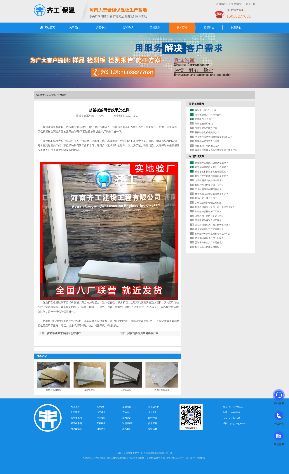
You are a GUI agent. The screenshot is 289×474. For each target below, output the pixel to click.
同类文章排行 (196, 104)
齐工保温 (51, 95)
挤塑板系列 (236, 4)
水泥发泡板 (76, 429)
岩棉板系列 (221, 4)
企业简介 (126, 406)
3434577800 (234, 418)
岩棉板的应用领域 (204, 123)
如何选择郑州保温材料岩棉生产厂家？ (214, 233)
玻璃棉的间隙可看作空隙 (207, 141)
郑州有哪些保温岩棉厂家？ (208, 220)
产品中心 (101, 27)
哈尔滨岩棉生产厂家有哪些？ (209, 229)
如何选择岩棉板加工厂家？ (208, 211)
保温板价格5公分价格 (205, 110)
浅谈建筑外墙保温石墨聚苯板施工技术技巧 (216, 150)
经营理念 (152, 418)
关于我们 (74, 27)
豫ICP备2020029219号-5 (174, 457)
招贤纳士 (209, 27)
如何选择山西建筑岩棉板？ (208, 247)
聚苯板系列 (76, 423)
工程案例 (155, 27)
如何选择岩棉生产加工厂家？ (209, 238)
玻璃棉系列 (127, 423)
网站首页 (50, 27)
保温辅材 (152, 429)
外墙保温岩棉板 (53, 390)
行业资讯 (101, 418)
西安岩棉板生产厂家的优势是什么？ (212, 225)
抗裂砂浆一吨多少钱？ (206, 198)
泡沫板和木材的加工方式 (207, 145)
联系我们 (236, 27)
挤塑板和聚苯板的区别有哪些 (64, 333)
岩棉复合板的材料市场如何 (208, 114)
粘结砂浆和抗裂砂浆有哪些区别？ (211, 171)
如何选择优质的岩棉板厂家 (142, 333)
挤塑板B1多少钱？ (204, 119)
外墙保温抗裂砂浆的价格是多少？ (211, 193)
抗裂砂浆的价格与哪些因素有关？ (211, 176)
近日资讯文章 (196, 156)
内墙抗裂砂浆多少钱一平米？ (209, 180)
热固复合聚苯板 (162, 390)
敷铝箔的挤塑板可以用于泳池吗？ (211, 167)
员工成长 (101, 412)
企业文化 (152, 412)
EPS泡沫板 (126, 390)
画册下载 (250, 4)
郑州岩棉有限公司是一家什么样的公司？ (215, 207)
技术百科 (182, 27)
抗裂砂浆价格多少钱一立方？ (209, 185)
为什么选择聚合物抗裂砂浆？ (209, 202)
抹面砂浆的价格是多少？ (207, 132)
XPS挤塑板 (89, 390)
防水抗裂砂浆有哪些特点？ (208, 189)
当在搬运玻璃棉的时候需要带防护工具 (214, 137)
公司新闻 (75, 412)
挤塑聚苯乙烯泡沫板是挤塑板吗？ (211, 162)
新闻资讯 (128, 27)
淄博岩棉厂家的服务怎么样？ (209, 216)
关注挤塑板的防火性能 (206, 128)
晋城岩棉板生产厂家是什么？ (209, 242)
